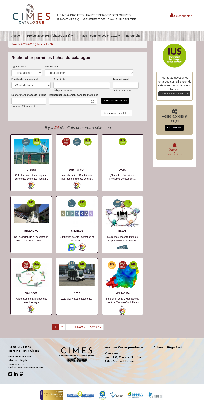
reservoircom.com (33, 367)
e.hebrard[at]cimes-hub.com (174, 93)
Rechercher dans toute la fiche (28, 95)
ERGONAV (31, 231)
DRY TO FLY (77, 169)
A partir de (59, 79)
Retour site (133, 35)
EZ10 (77, 293)
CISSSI (31, 169)
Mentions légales (18, 360)
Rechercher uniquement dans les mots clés (73, 95)
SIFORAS (77, 231)
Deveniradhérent (174, 150)
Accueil (16, 35)
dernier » (95, 327)
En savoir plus (174, 127)
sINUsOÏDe (122, 293)
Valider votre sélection (115, 100)
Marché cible (52, 66)
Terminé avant (121, 79)
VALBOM (31, 293)
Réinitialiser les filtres (116, 113)
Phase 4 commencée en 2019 (99, 35)
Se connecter (181, 16)
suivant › (79, 327)
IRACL (122, 231)
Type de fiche (18, 66)
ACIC (122, 169)
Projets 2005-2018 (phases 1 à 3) (50, 35)
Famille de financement (24, 79)
